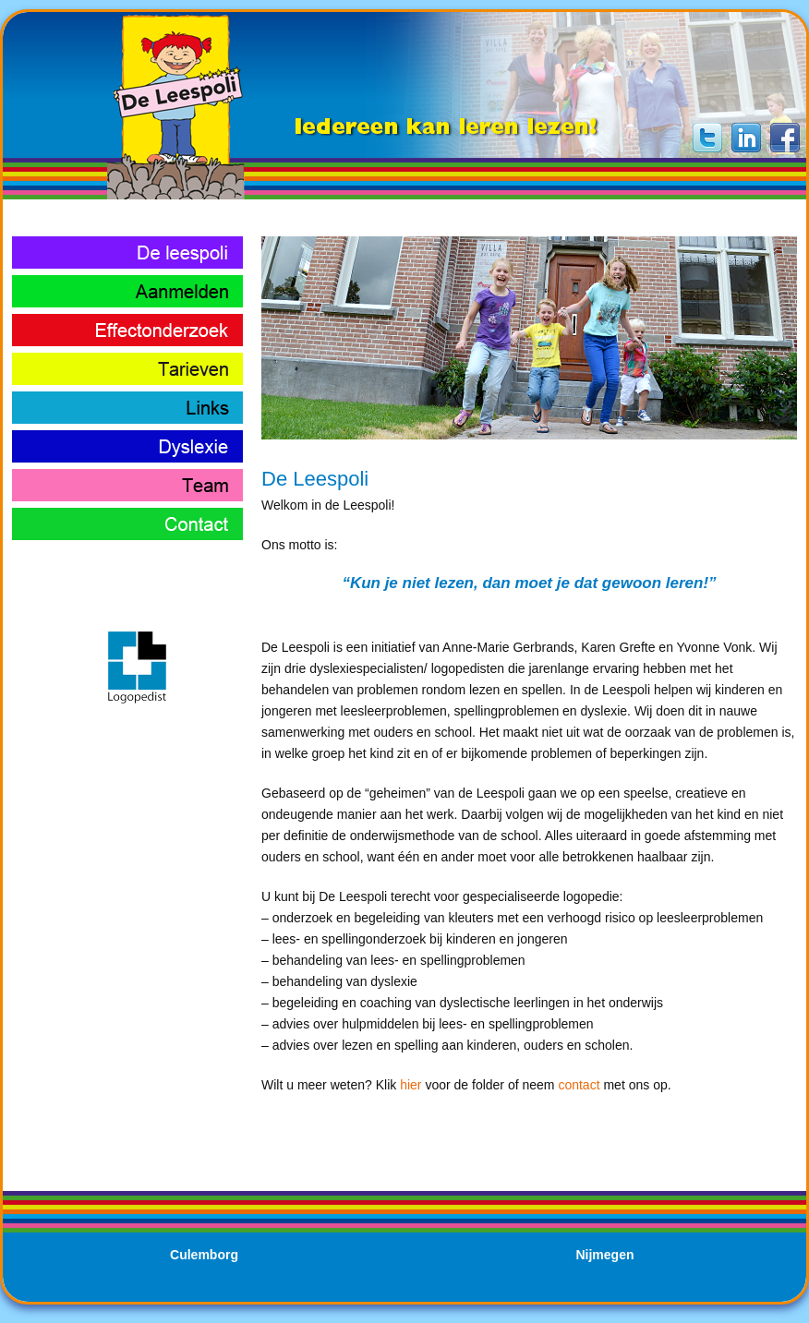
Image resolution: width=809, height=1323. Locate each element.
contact (578, 1084)
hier (410, 1084)
